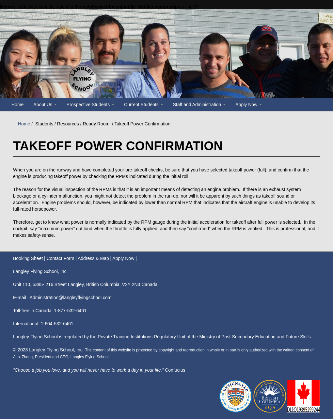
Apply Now (248, 104)
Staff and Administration (199, 104)
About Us (44, 104)
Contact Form (60, 258)
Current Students (143, 104)
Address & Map (93, 258)
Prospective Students (90, 104)
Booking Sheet (28, 258)
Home (17, 104)
